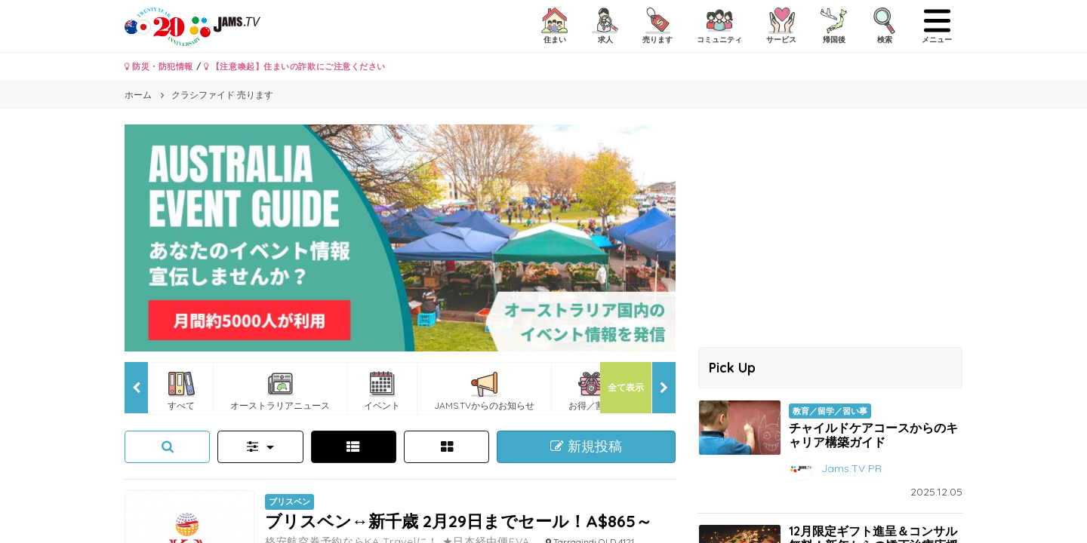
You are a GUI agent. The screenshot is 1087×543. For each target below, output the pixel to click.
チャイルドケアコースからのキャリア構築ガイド (873, 434)
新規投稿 (586, 446)
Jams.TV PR (851, 468)
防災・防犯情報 (159, 66)
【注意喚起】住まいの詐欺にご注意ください (295, 66)
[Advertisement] (830, 230)
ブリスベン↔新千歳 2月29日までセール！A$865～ (458, 521)
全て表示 (626, 387)
